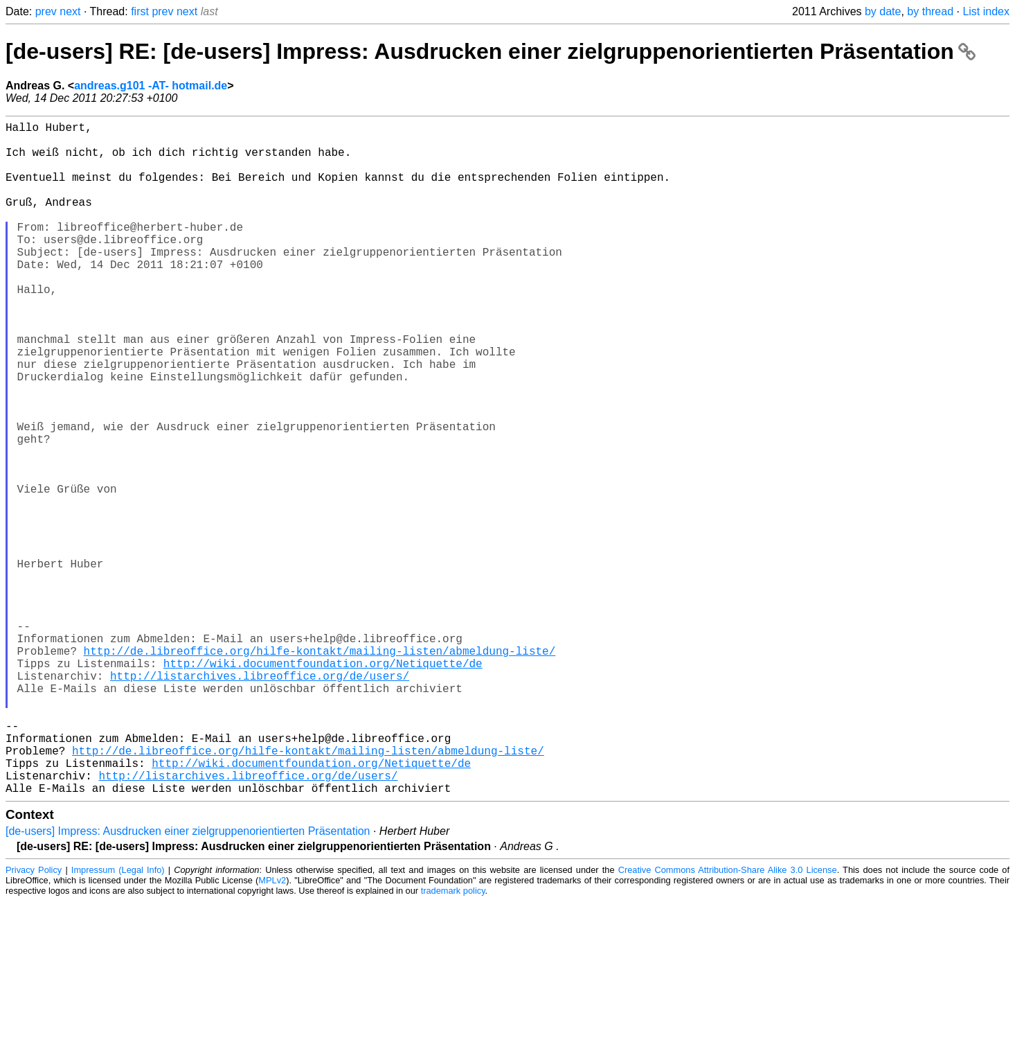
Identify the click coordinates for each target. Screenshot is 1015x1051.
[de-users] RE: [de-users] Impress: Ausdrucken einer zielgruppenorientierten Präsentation (491, 51)
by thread (930, 11)
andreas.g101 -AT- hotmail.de (150, 85)
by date (883, 11)
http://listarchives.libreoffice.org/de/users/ (259, 800)
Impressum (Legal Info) (118, 1019)
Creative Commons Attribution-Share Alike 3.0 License (727, 1019)
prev (46, 11)
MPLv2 (272, 1030)
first (140, 11)
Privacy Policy (34, 1019)
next (70, 11)
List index (985, 11)
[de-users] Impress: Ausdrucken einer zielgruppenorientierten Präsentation (188, 981)
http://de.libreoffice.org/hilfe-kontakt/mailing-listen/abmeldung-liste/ (320, 769)
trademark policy (453, 1040)
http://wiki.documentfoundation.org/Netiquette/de (323, 785)
